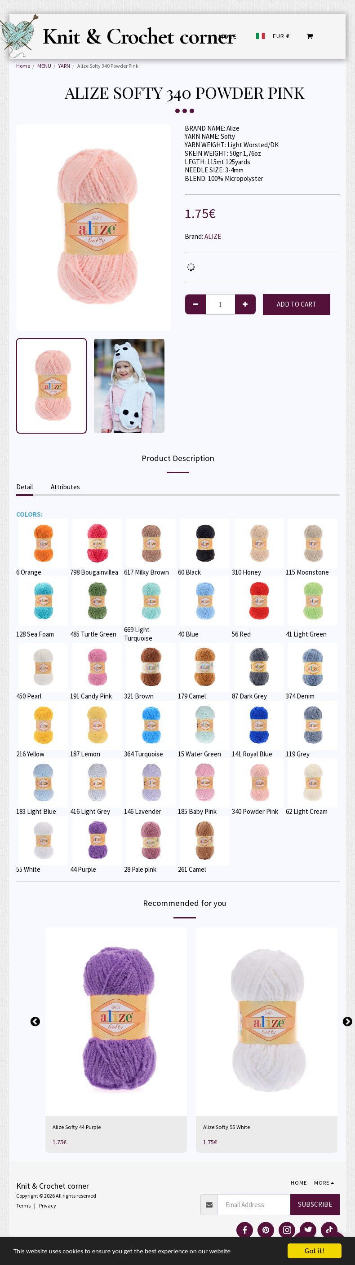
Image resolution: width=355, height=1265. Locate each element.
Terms (23, 1207)
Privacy (47, 1207)
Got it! (314, 1251)
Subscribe (315, 1205)
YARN (64, 65)
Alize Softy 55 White (230, 1128)
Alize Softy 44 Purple (81, 1128)
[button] (309, 36)
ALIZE (212, 236)
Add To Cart (296, 304)
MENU (44, 65)
